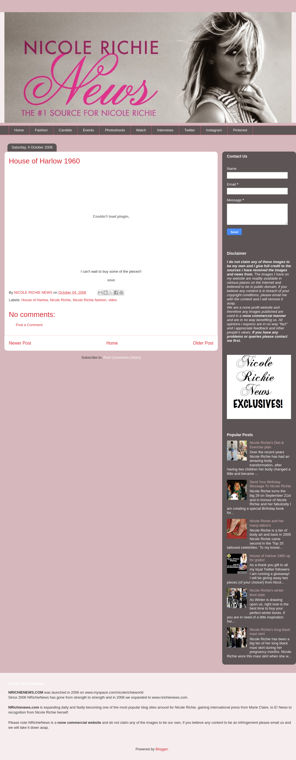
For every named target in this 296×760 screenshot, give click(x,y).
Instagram (214, 130)
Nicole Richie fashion (89, 300)
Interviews (165, 130)
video (112, 300)
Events (88, 130)
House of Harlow (35, 300)
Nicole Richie (60, 300)
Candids (65, 130)
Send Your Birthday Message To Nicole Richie (270, 484)
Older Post (203, 343)
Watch (141, 130)
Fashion (41, 130)
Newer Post (20, 343)
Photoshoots (115, 130)
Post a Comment (29, 325)
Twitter (189, 130)
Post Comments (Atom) (122, 357)
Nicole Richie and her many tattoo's (267, 523)
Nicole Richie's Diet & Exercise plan (267, 445)
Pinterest (240, 130)
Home (19, 130)
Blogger (162, 749)
